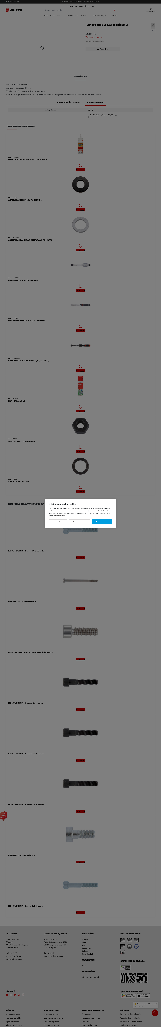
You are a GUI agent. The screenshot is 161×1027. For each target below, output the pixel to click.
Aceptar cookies (102, 522)
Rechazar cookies (79, 522)
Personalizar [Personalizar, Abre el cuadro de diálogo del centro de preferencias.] (58, 522)
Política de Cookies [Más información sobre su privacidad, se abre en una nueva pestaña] (59, 515)
